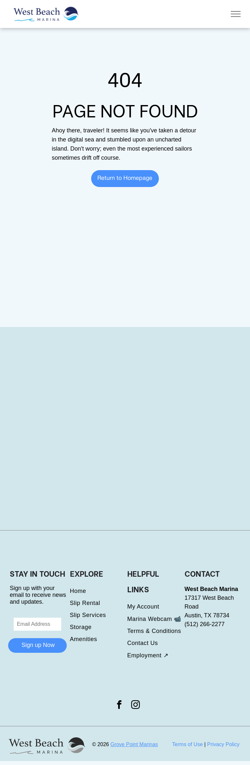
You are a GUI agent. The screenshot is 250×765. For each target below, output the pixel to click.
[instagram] (135, 705)
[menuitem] (98, 591)
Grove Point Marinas (134, 744)
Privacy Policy (223, 744)
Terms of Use (187, 744)
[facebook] (119, 705)
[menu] (235, 14)
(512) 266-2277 (205, 624)
